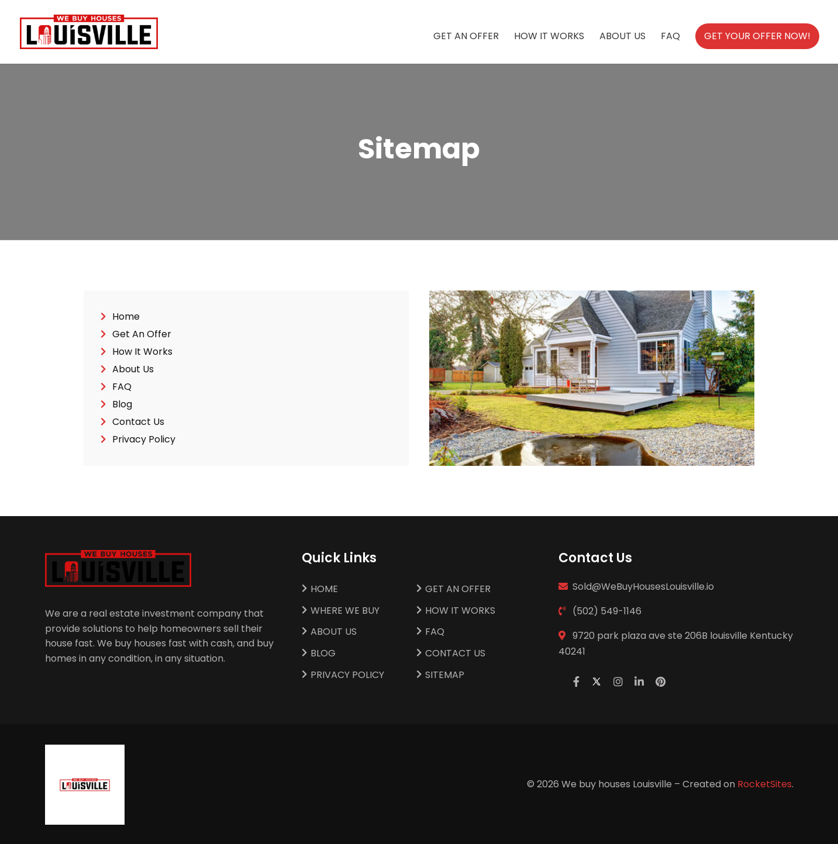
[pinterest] (660, 681)
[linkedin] (639, 681)
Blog (122, 405)
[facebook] (576, 681)
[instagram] (618, 681)
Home (126, 318)
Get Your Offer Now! (757, 36)
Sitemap (444, 675)
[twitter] (596, 681)
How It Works (549, 37)
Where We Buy (345, 611)
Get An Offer (466, 37)
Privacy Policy (143, 440)
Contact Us (138, 423)
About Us (622, 37)
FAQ (670, 37)
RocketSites (764, 784)
